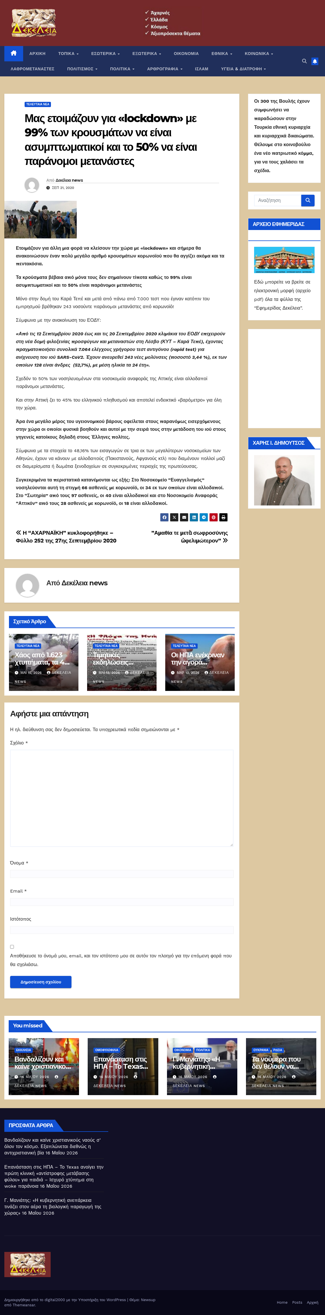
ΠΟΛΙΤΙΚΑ (121, 68)
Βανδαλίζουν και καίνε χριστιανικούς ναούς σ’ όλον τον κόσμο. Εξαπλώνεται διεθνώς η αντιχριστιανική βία (52, 1146)
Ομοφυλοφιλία (106, 1050)
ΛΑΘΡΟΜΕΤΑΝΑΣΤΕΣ (32, 68)
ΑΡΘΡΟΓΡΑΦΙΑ (163, 68)
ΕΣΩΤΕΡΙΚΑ (104, 53)
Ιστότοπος (20, 919)
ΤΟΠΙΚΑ (67, 53)
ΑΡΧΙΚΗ (38, 53)
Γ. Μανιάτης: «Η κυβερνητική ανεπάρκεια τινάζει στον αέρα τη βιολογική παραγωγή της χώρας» (52, 1207)
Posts (297, 1302)
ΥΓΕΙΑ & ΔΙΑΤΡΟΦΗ (242, 68)
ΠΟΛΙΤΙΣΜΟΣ (81, 68)
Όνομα (19, 863)
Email (18, 891)
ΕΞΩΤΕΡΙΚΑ (146, 53)
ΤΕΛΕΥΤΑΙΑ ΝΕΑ (37, 104)
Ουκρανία (261, 1050)
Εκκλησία (23, 1050)
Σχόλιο (19, 743)
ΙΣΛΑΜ (201, 68)
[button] (304, 61)
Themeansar (24, 1305)
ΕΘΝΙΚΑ (220, 53)
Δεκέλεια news (69, 180)
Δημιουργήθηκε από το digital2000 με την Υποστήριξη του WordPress (65, 1300)
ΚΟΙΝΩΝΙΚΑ (258, 53)
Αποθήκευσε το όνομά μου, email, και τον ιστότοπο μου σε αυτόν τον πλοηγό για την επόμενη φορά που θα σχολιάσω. (121, 960)
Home (282, 1302)
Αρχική (312, 1302)
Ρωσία (277, 1050)
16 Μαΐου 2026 (35, 1077)
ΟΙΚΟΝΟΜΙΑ (186, 53)
